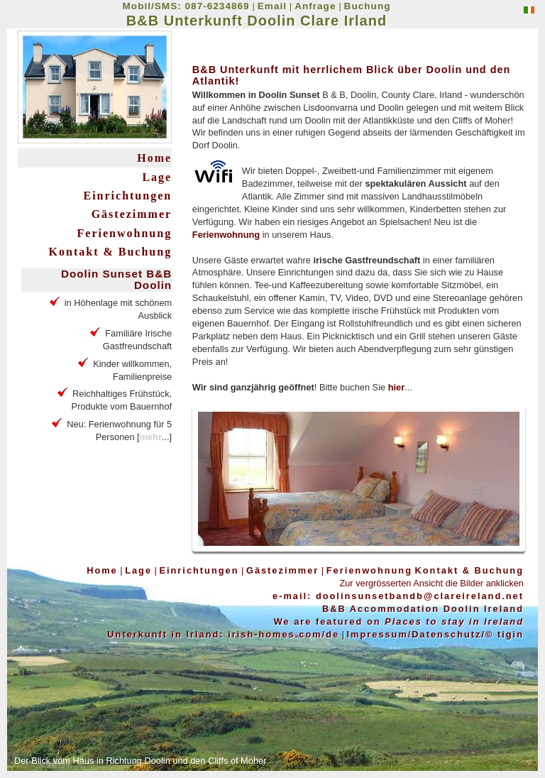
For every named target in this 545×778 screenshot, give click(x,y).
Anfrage (315, 6)
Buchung (367, 6)
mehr (151, 437)
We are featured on (399, 621)
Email (272, 6)
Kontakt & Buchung (110, 252)
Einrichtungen (127, 196)
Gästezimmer (132, 214)
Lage (157, 177)
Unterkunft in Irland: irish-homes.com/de (223, 634)
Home (154, 158)
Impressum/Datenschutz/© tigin (435, 634)
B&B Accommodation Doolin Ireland (423, 608)
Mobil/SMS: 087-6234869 (186, 6)
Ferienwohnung (124, 233)
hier (396, 387)
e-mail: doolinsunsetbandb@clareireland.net (398, 596)
